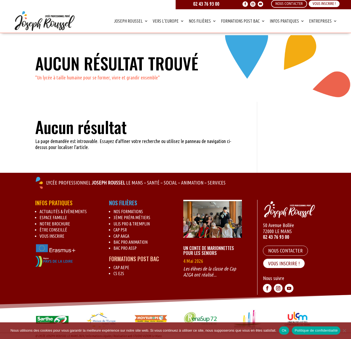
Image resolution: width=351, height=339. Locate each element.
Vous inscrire (52, 236)
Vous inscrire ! (324, 3)
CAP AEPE (121, 267)
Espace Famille (53, 217)
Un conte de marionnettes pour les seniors (208, 250)
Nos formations (128, 211)
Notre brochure (55, 223)
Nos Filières (200, 21)
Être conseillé (53, 229)
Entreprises (320, 21)
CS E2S (118, 273)
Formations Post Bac (240, 21)
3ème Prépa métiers (131, 217)
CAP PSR (120, 229)
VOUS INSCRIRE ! (284, 263)
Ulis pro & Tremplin (131, 223)
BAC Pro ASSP (125, 248)
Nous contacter (285, 250)
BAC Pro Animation (130, 242)
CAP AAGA (121, 236)
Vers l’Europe (166, 21)
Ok (284, 330)
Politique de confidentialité (316, 330)
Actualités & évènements (63, 211)
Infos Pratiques (284, 21)
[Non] (344, 330)
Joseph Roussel (128, 21)
